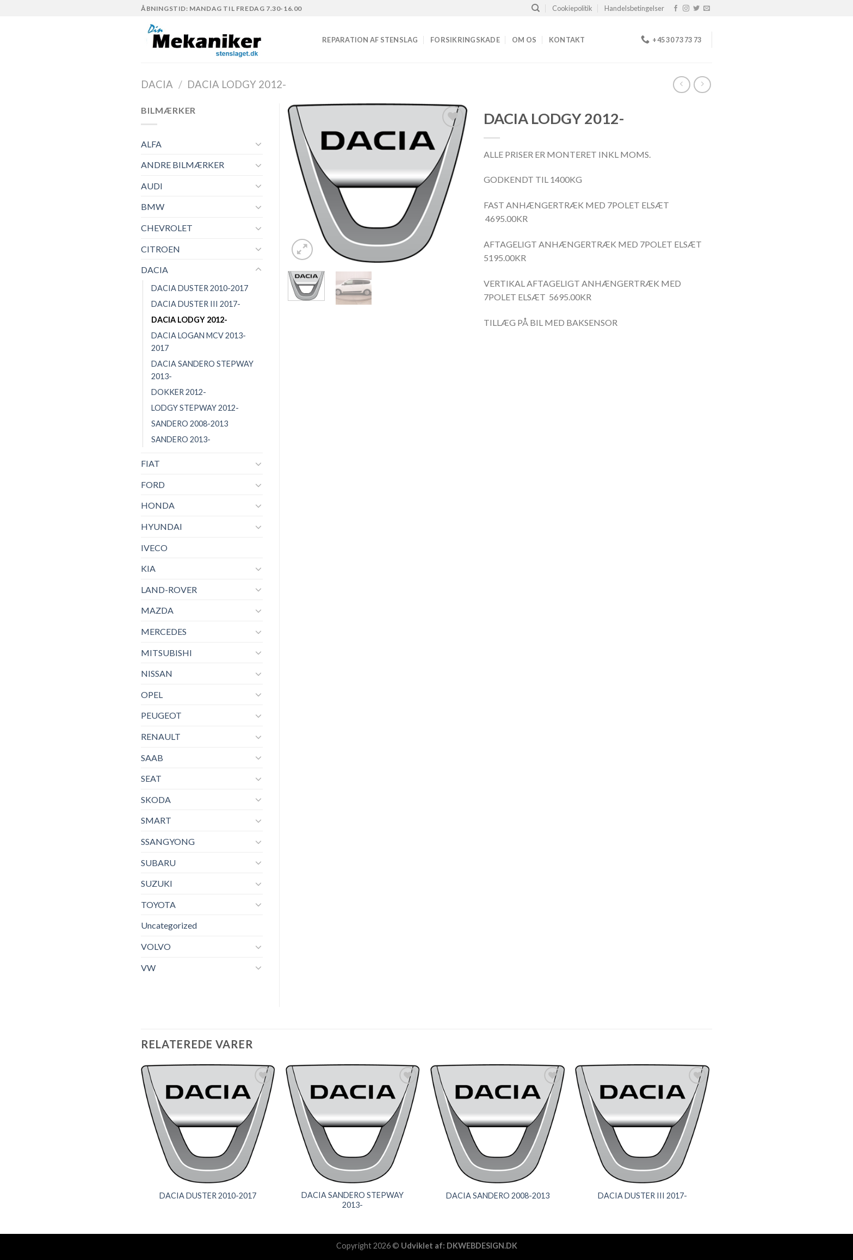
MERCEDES (164, 631)
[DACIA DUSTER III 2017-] (643, 1123)
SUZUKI (156, 883)
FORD (153, 484)
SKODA (156, 799)
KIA (148, 568)
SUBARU (158, 862)
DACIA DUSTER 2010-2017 (199, 288)
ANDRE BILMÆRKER (182, 164)
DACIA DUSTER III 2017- (195, 303)
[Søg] (535, 8)
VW (148, 967)
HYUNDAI (161, 526)
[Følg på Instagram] (686, 9)
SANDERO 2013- (181, 439)
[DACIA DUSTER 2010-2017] (208, 1123)
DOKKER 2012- (178, 392)
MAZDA (157, 610)
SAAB (152, 757)
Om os (524, 39)
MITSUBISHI (166, 652)
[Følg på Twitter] (696, 9)
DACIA (157, 84)
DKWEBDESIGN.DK (482, 1245)
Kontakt (567, 39)
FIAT (150, 463)
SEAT (151, 778)
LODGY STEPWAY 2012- (195, 407)
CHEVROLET (167, 228)
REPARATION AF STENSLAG (370, 39)
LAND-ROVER (169, 589)
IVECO (154, 547)
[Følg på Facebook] (675, 9)
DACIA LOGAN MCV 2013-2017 (198, 342)
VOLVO (156, 946)
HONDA (158, 505)
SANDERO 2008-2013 (189, 423)
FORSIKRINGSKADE (465, 39)
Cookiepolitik (572, 8)
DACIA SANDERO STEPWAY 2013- (202, 370)
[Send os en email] (706, 9)
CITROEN (160, 249)
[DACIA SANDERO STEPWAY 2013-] (353, 1123)
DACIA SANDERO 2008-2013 (497, 1195)
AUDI (152, 186)
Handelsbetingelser (634, 8)
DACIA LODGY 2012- (236, 84)
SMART (156, 820)
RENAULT (161, 736)
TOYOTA (158, 904)
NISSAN (156, 673)
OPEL (152, 694)
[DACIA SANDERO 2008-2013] (497, 1123)
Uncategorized (169, 925)
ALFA (151, 144)
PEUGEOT (161, 715)
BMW (152, 206)
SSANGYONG (168, 841)
